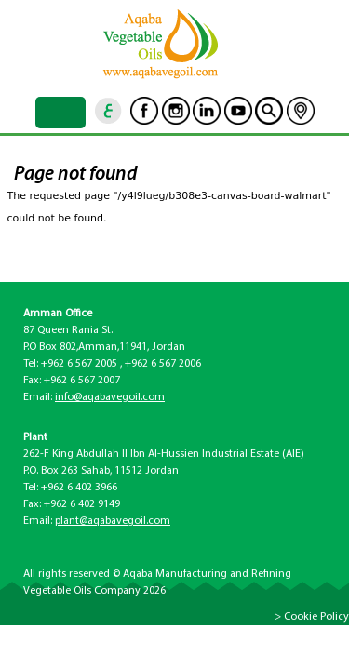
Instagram (176, 111)
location (301, 111)
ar (109, 111)
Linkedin (207, 111)
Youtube (238, 111)
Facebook (144, 111)
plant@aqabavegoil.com (112, 521)
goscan (269, 111)
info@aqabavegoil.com (110, 397)
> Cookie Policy (312, 617)
